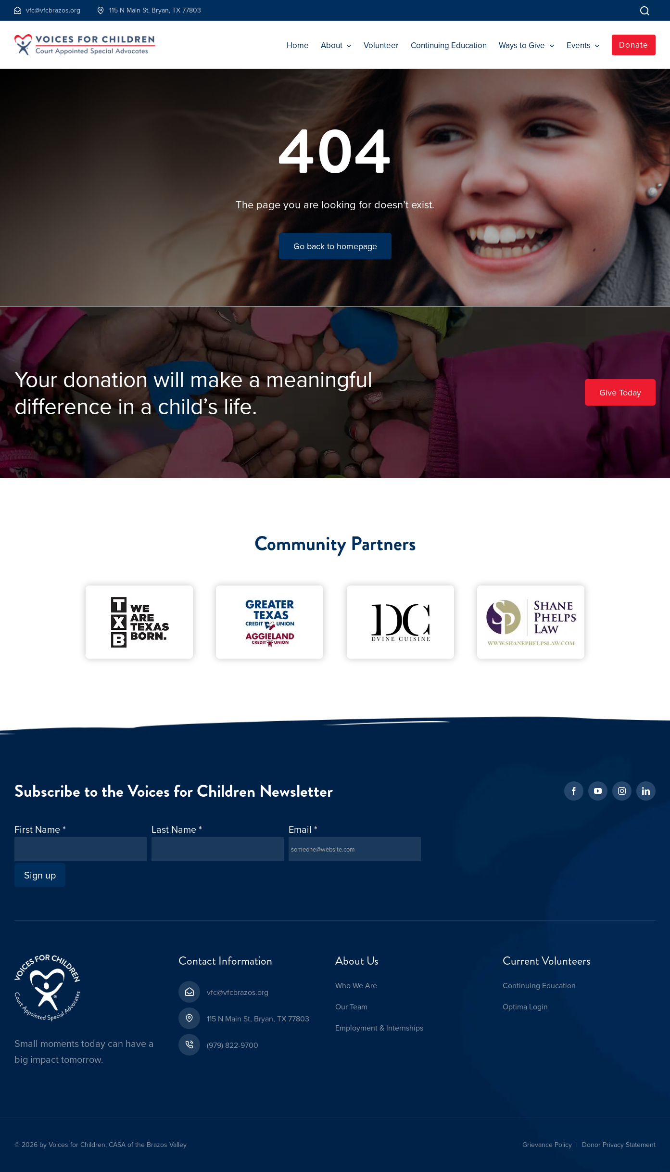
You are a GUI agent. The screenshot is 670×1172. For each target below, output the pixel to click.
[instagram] (622, 791)
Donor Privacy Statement (619, 1144)
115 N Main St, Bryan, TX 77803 (258, 1018)
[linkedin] (646, 791)
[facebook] (573, 791)
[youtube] (597, 791)
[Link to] (644, 10)
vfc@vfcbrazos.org (237, 992)
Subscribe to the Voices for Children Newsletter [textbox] (173, 791)
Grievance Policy (547, 1144)
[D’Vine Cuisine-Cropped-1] (400, 590)
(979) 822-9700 (232, 1045)
